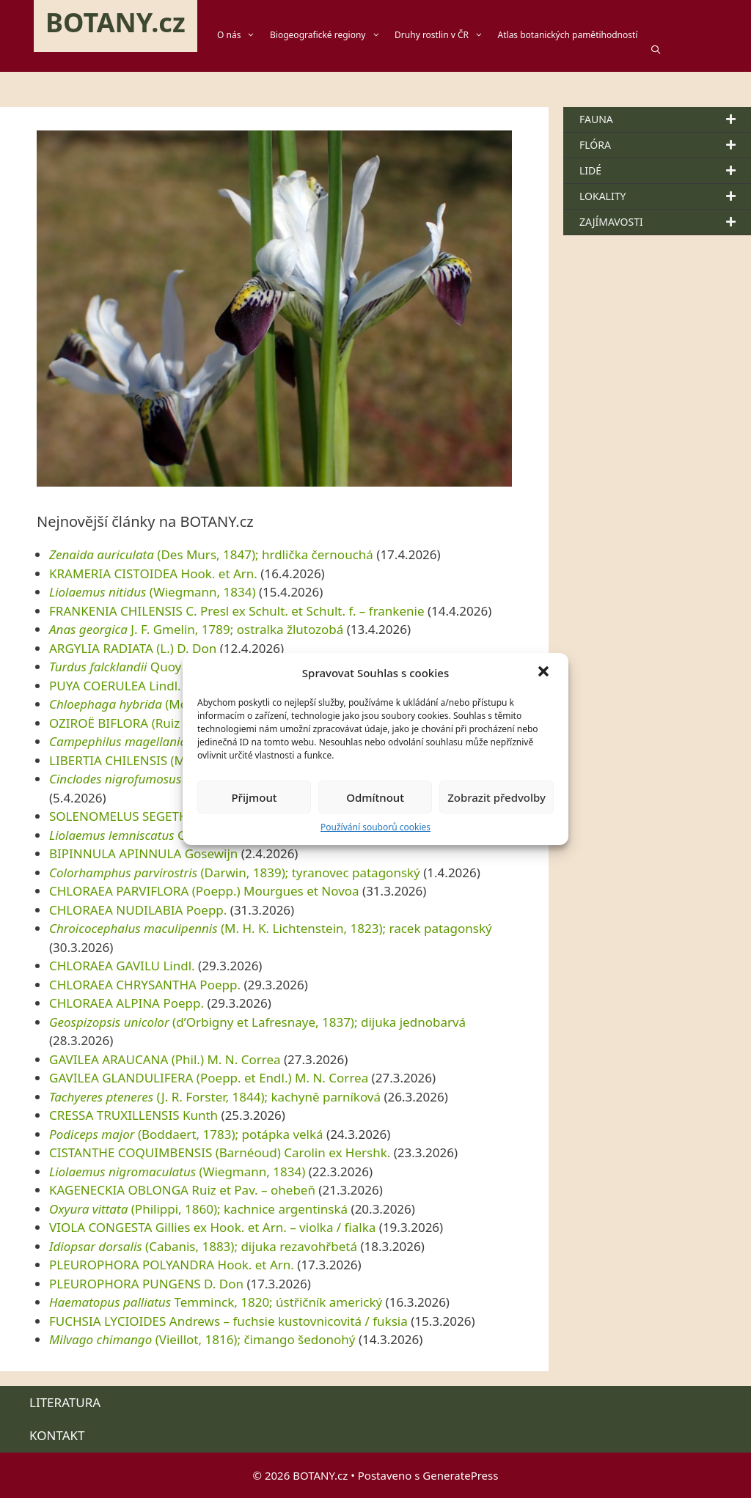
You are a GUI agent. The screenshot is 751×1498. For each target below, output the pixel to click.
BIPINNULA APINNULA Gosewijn (143, 853)
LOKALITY (665, 196)
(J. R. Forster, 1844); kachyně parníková (215, 1096)
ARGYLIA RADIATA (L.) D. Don (132, 648)
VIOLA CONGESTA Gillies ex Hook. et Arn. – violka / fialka (212, 1227)
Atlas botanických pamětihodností (568, 35)
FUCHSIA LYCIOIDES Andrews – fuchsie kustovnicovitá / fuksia (228, 1321)
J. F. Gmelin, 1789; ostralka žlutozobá (196, 629)
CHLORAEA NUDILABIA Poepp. (138, 909)
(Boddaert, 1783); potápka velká (186, 1134)
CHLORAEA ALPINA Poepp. (126, 1003)
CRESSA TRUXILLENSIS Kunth (133, 1115)
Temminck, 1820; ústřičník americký (215, 1302)
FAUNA (665, 119)
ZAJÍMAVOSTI (665, 222)
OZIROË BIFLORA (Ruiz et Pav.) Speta (155, 723)
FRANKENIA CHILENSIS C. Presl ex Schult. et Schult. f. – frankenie (237, 610)
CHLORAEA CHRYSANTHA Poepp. (145, 984)
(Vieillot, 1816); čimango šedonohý (202, 1339)
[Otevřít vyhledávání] (662, 50)
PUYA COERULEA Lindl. (115, 685)
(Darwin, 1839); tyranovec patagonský (234, 872)
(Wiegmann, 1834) (152, 591)
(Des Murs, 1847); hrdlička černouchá (211, 554)
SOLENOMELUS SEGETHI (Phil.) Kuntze (160, 816)
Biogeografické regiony (332, 35)
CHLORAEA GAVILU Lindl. (122, 965)
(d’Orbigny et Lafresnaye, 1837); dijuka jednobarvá (257, 1022)
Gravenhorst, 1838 (167, 835)
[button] (545, 673)
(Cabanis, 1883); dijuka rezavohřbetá (203, 1246)
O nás (243, 35)
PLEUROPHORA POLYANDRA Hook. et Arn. (171, 1264)
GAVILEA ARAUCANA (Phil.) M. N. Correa (165, 1059)
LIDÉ (665, 170)
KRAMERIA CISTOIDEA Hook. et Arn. (153, 573)
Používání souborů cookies (375, 827)
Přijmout (253, 797)
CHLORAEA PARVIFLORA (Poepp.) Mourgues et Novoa (204, 890)
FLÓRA (665, 145)
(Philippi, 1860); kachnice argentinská (198, 1208)
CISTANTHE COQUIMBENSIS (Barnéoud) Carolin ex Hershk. (219, 1152)
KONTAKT (56, 1435)
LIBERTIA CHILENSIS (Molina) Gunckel (158, 760)
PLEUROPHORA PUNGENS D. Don (146, 1283)
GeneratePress (460, 1475)
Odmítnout (375, 797)
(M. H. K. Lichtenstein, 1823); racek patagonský (270, 928)
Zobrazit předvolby (496, 797)
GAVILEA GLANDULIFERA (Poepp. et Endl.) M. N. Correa (208, 1077)
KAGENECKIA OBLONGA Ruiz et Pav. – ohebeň (182, 1189)
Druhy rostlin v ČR (446, 35)
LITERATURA (64, 1402)
